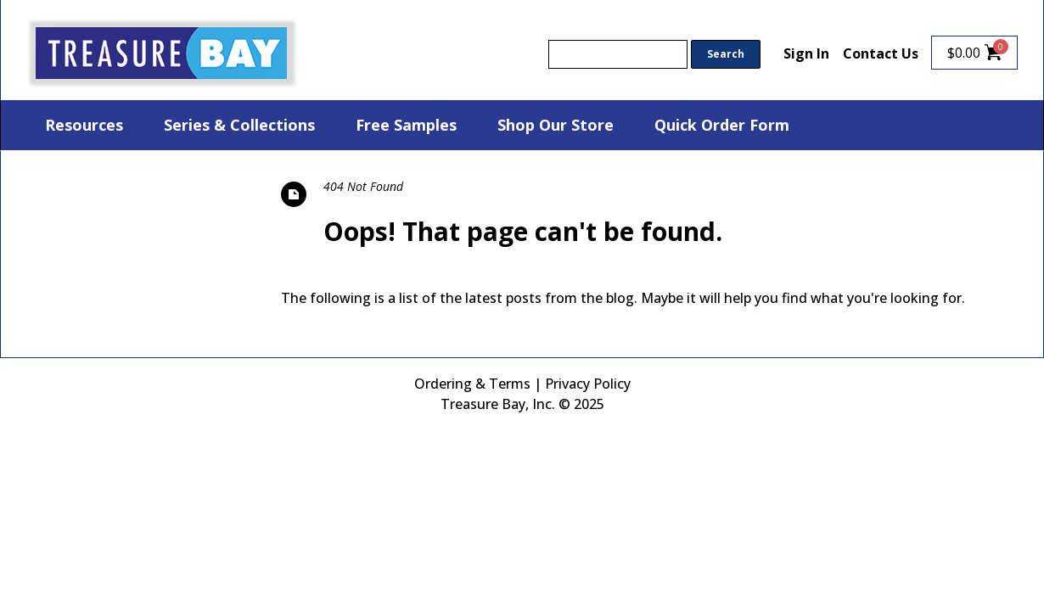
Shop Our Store (555, 125)
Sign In (806, 53)
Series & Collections (239, 125)
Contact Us (880, 53)
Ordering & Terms (472, 383)
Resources (84, 125)
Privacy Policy (588, 383)
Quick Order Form (721, 125)
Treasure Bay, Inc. (498, 404)
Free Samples (406, 125)
